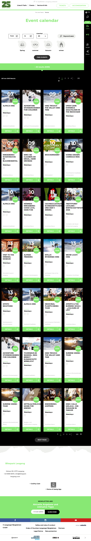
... (74, 78)
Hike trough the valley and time (52, 108)
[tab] (87, 12)
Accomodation (79, 5)
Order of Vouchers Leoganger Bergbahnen (41, 528)
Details (8, 131)
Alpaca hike (9, 106)
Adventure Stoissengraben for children (32, 108)
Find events (42, 57)
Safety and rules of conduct (45, 525)
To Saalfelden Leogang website (45, 1)
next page (42, 440)
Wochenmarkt (52, 155)
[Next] (85, 538)
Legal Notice (38, 531)
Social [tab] (87, 45)
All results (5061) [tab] (42, 67)
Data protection (51, 531)
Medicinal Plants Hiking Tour (52, 306)
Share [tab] (87, 52)
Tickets (62, 5)
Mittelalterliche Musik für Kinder (32, 406)
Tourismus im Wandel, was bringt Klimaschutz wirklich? (30, 357)
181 (78, 78)
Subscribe (52, 512)
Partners (61, 528)
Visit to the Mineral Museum (8, 257)
